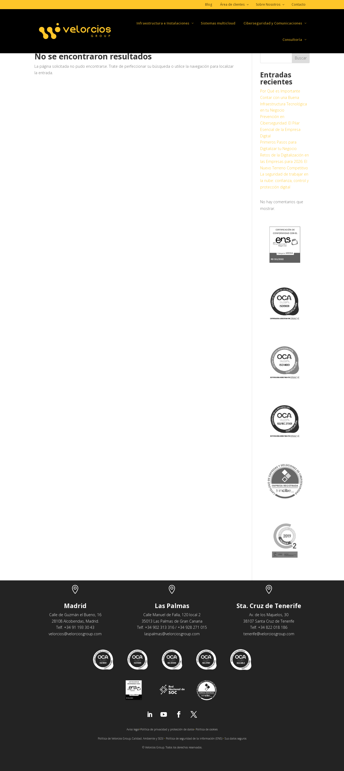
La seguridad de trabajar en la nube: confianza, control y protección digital (284, 181)
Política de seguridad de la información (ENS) (194, 738)
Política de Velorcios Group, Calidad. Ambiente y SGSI (130, 738)
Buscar (301, 57)
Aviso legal (133, 729)
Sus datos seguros (235, 738)
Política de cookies (207, 729)
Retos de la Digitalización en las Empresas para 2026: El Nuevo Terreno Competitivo (284, 161)
